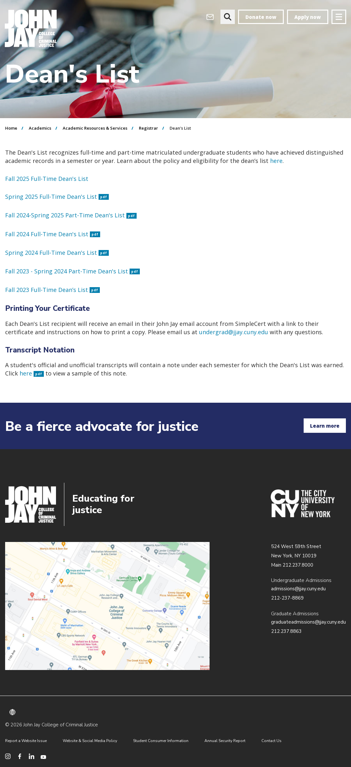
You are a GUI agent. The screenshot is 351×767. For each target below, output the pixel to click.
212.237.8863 (286, 631)
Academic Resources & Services (95, 128)
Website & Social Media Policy (90, 740)
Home (11, 128)
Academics (40, 128)
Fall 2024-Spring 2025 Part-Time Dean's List (71, 215)
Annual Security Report (224, 740)
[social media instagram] (8, 756)
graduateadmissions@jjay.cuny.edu (308, 622)
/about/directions (107, 606)
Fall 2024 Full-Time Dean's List (52, 234)
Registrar (148, 128)
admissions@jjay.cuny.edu (298, 588)
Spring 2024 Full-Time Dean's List (57, 252)
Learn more (324, 426)
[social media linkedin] (31, 756)
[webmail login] (210, 17)
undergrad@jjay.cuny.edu (233, 332)
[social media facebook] (19, 756)
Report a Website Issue (26, 740)
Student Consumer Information (160, 740)
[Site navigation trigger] (338, 17)
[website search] (227, 17)
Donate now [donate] (260, 17)
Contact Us (271, 740)
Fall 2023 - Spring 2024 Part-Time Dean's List (72, 271)
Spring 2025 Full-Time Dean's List (57, 196)
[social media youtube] (43, 756)
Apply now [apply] (307, 17)
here (32, 373)
